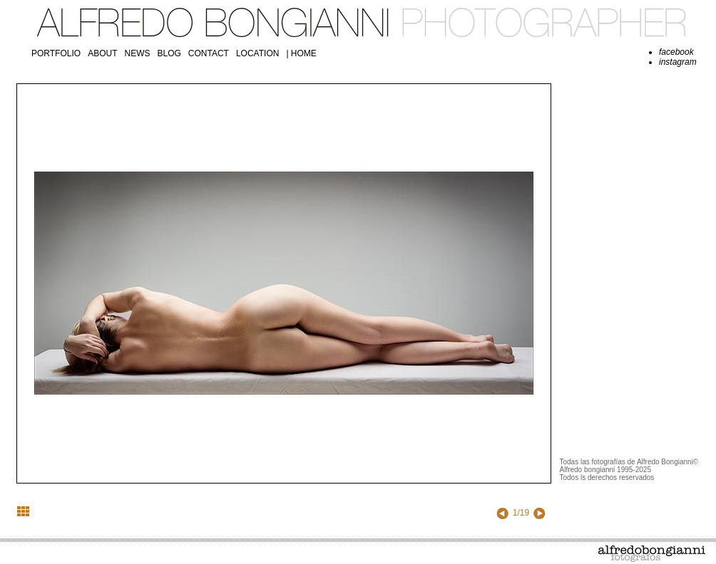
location (257, 53)
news (137, 53)
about (102, 53)
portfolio (56, 53)
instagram (678, 62)
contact (208, 53)
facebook (676, 52)
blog (168, 53)
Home (304, 53)
